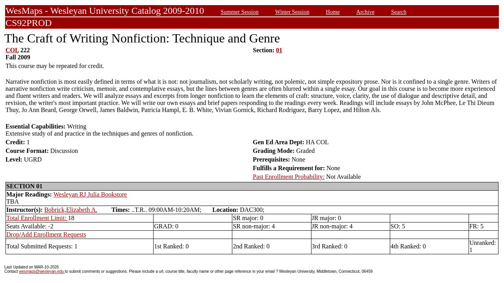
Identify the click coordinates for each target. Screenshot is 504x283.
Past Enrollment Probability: (288, 176)
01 (279, 50)
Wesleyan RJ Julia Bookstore (90, 194)
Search (398, 12)
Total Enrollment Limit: (37, 218)
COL (12, 50)
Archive (365, 12)
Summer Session (239, 12)
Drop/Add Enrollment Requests (46, 234)
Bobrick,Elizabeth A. (70, 209)
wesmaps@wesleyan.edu (42, 271)
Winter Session (292, 12)
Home (333, 12)
